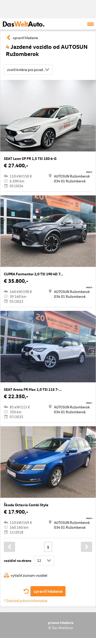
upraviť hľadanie (48, 591)
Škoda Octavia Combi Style (26, 504)
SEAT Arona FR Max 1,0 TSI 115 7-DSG (35, 389)
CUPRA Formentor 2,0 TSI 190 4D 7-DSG (36, 273)
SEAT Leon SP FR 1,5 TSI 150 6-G (30, 158)
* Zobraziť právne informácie (25, 600)
